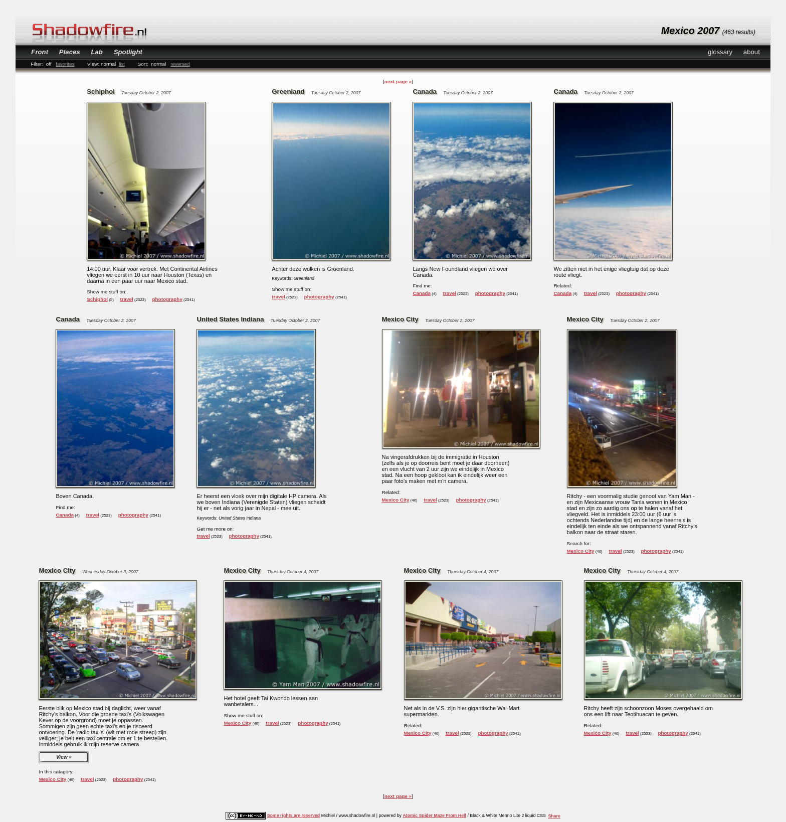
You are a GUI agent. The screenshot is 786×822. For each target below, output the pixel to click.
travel (126, 299)
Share (554, 815)
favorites (65, 64)
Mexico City (396, 500)
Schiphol (97, 299)
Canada (422, 293)
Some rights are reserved (293, 815)
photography (167, 299)
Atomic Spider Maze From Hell (434, 815)
